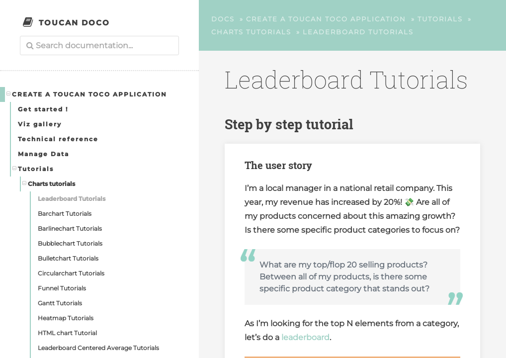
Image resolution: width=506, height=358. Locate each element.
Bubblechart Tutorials (70, 243)
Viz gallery (40, 124)
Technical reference (58, 139)
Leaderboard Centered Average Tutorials (98, 348)
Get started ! (43, 109)
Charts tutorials (49, 183)
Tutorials (33, 169)
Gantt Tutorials (60, 303)
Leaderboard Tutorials (71, 198)
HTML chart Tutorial (67, 333)
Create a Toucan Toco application (87, 94)
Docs (223, 19)
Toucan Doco (74, 22)
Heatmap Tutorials (65, 318)
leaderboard (305, 337)
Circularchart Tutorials (71, 273)
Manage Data (43, 154)
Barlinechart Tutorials (70, 228)
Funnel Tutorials (62, 288)
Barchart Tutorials (64, 213)
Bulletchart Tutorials (68, 258)
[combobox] (99, 45)
